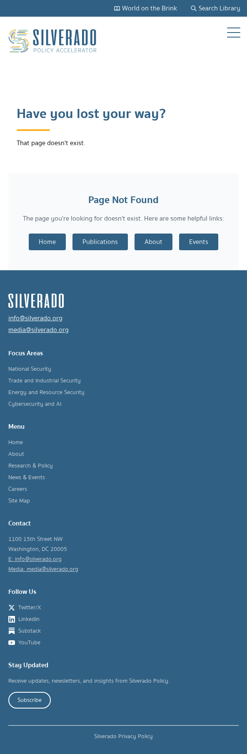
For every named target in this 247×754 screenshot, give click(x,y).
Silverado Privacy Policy (123, 736)
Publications (100, 241)
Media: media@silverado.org (43, 569)
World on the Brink (145, 8)
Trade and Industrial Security (44, 380)
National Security (29, 369)
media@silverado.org (38, 330)
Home (47, 241)
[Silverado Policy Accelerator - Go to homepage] (53, 40)
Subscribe (29, 700)
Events (198, 241)
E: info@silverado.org (35, 559)
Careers (17, 489)
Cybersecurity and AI (34, 404)
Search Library (215, 8)
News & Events (26, 477)
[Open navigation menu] (233, 33)
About (153, 241)
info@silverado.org (35, 318)
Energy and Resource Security (46, 392)
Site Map (19, 500)
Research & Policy (30, 465)
